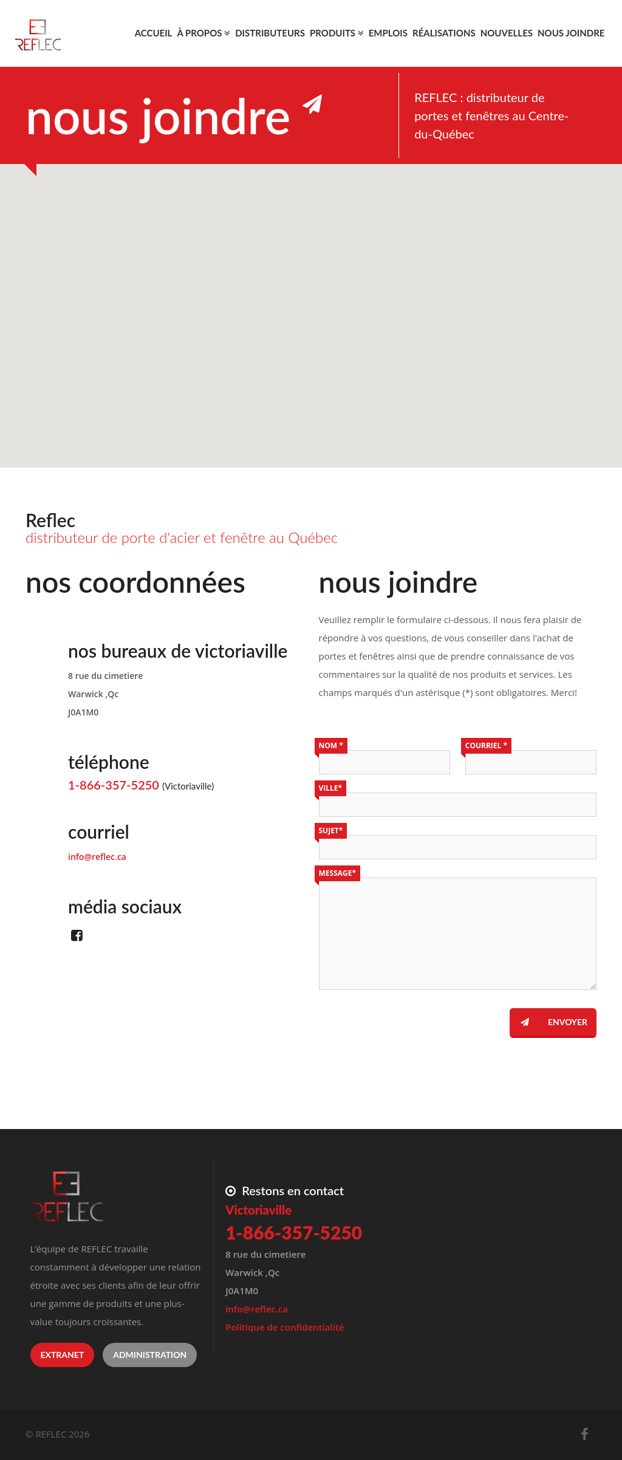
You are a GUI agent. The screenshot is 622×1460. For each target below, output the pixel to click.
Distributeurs (270, 32)
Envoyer (548, 1022)
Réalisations (444, 32)
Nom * (331, 745)
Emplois (388, 32)
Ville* (331, 788)
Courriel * (486, 745)
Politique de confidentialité (284, 1327)
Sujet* (331, 830)
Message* (337, 873)
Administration (149, 1354)
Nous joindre (571, 32)
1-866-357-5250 (113, 784)
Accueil (154, 32)
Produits (337, 32)
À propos (203, 32)
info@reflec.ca (97, 856)
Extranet (62, 1354)
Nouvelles (506, 32)
